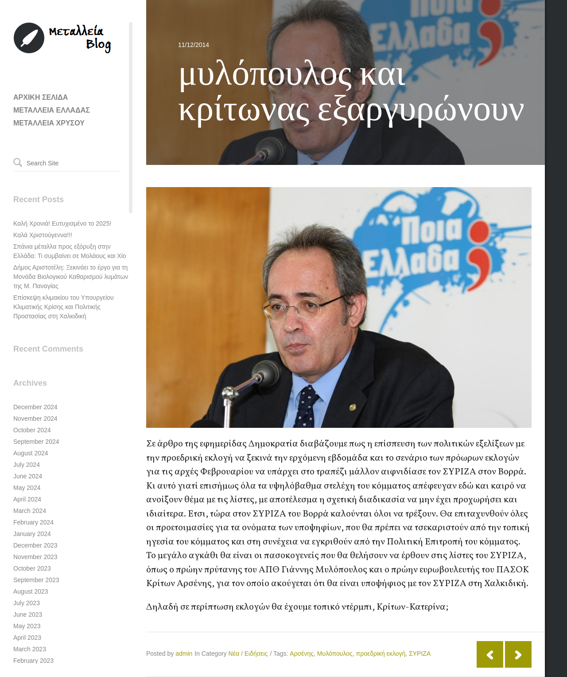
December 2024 (35, 407)
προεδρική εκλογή (381, 653)
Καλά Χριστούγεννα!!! (42, 235)
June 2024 (27, 476)
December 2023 (35, 545)
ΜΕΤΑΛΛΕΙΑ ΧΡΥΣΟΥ (49, 123)
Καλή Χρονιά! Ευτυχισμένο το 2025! (62, 223)
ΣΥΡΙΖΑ (420, 653)
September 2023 (36, 579)
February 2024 (33, 522)
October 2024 (32, 430)
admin (183, 653)
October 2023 (32, 568)
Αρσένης (302, 653)
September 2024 (36, 441)
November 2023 (35, 556)
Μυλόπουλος (335, 653)
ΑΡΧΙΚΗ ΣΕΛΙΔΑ (40, 97)
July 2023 (26, 603)
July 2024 (26, 464)
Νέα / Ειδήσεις (248, 653)
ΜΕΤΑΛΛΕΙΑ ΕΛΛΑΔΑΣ (51, 110)
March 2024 (29, 510)
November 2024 (35, 418)
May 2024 (26, 487)
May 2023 (26, 626)
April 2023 (27, 637)
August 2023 (30, 591)
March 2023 (29, 649)
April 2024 (27, 499)
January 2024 (32, 533)
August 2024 (30, 453)
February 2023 (33, 660)
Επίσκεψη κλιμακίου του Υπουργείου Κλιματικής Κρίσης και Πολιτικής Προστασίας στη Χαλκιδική (63, 307)
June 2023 (27, 614)
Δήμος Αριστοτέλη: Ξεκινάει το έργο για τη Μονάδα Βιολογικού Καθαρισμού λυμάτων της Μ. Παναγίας (70, 277)
